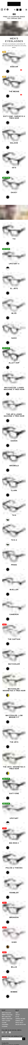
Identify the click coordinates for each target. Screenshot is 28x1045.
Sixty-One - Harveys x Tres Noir (14, 114)
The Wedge (14, 89)
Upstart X (14, 261)
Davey (14, 190)
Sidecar (14, 64)
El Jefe (14, 286)
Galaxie (14, 140)
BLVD (14, 310)
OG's (14, 165)
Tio (14, 236)
